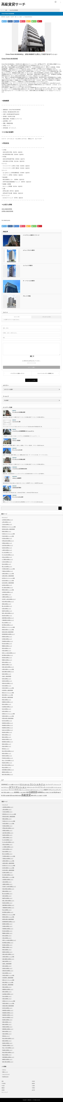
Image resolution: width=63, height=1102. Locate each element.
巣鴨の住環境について (6, 603)
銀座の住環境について (6, 753)
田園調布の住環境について (7, 701)
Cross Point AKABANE (10, 58)
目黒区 (3, 1090)
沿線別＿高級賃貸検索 (6, 676)
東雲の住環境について (6, 662)
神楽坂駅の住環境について (7, 725)
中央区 (3, 1085)
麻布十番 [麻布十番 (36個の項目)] (33, 795)
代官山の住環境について (7, 557)
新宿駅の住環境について (7, 636)
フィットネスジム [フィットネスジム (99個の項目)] (15, 789)
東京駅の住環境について (7, 657)
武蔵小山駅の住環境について (8, 666)
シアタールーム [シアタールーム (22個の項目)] (56, 784)
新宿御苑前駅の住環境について (8, 634)
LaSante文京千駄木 (16, 487)
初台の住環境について (6, 564)
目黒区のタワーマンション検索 (8, 713)
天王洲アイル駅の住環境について (9, 599)
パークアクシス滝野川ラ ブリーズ (31, 235)
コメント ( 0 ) (16, 316)
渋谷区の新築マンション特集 (8, 687)
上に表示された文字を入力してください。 (31, 360)
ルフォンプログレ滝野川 (29, 250)
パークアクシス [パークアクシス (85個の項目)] (39, 787)
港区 (3, 1081)
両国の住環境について (6, 531)
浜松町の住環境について (7, 680)
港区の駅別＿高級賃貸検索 (7, 697)
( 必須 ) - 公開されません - (10, 332)
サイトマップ (4, 517)
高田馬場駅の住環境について (8, 769)
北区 (9, 16)
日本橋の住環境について (7, 638)
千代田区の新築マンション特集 (8, 568)
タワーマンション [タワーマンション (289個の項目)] (18, 787)
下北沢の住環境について (7, 524)
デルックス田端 (26, 296)
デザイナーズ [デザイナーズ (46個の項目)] (30, 787)
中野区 (33, 1087)
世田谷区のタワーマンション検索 (9, 526)
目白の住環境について (6, 708)
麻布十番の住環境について (7, 774)
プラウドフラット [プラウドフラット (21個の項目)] (36, 789)
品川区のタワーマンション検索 (8, 578)
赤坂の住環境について (6, 746)
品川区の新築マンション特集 (8, 580)
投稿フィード (5, 1071)
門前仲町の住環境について (7, 758)
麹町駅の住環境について (7, 772)
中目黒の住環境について (7, 538)
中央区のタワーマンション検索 (8, 533)
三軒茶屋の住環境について (7, 519)
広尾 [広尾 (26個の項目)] (52, 792)
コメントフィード (6, 1074)
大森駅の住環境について (7, 596)
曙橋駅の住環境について (7, 645)
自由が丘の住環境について (7, 730)
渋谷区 (33, 1081)
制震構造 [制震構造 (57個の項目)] (40, 792)
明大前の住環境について (7, 643)
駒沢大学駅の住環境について (8, 765)
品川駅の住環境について (7, 585)
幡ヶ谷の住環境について (7, 606)
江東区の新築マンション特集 (8, 669)
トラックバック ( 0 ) (46, 316)
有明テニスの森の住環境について (9, 652)
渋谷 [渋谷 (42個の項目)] (4, 795)
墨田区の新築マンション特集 (8, 589)
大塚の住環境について (6, 594)
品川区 (33, 1090)
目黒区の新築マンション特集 (8, 716)
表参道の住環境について (7, 739)
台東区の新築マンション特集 (8, 573)
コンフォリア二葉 (16, 421)
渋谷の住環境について (6, 685)
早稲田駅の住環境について (7, 641)
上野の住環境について (6, 522)
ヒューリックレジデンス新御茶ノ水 (45, 373)
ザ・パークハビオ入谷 (17, 449)
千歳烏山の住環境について (7, 571)
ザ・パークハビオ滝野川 (29, 280)
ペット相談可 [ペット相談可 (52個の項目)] (44, 789)
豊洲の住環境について (6, 744)
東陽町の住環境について (7, 659)
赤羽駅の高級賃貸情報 (7, 211)
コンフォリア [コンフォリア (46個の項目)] (49, 784)
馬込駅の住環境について (7, 762)
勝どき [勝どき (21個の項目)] (44, 792)
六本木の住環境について (7, 561)
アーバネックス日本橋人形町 (18, 412)
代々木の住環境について (7, 552)
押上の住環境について (6, 622)
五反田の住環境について (7, 547)
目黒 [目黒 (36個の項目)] (11, 795)
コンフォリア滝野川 (28, 265)
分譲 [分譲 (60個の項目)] (27, 792)
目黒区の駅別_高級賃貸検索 (7, 718)
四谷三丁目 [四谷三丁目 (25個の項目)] (48, 792)
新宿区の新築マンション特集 (8, 629)
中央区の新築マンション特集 (8, 536)
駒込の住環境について (6, 767)
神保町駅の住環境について (7, 723)
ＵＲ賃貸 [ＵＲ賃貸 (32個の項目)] (44, 795)
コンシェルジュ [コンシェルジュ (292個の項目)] (37, 784)
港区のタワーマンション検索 (8, 692)
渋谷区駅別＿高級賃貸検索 (7, 690)
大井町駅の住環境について (7, 592)
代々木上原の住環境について (8, 554)
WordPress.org (5, 1076)
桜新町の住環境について (7, 664)
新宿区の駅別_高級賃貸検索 (7, 631)
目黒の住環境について (6, 711)
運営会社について (5, 748)
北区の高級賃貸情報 (7, 209)
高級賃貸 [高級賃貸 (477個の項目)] (26, 795)
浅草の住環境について (6, 678)
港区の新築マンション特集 (7, 694)
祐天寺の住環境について (7, 720)
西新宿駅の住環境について (7, 741)
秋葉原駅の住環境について (7, 727)
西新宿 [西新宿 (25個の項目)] (16, 795)
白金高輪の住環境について (7, 706)
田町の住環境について (6, 704)
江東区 (33, 1085)
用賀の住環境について (6, 699)
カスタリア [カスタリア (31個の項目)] (16, 784)
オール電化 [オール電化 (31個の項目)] (11, 784)
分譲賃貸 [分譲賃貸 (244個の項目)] (33, 792)
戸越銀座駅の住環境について (8, 620)
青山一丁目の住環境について (8, 760)
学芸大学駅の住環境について (8, 601)
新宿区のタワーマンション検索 (8, 627)
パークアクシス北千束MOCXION (19, 468)
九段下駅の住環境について (7, 545)
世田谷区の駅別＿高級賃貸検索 (8, 529)
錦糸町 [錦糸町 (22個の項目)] (19, 795)
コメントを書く (19, 16)
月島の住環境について (6, 650)
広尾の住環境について (6, 608)
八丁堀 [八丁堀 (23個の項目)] (20, 792)
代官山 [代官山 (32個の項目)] (5, 792)
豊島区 (3, 1087)
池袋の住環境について (6, 673)
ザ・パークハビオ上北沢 (17, 497)
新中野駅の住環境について (7, 624)
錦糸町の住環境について (7, 755)
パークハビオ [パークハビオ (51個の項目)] (49, 787)
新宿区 (33, 1083)
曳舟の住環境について (6, 648)
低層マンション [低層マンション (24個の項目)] (10, 792)
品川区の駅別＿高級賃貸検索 (8, 582)
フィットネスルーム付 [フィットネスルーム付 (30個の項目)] (27, 789)
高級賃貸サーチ (13, 4)
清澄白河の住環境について (7, 683)
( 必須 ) (5, 328)
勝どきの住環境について (7, 566)
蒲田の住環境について (6, 734)
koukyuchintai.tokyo (28, 16)
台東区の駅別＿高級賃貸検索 (8, 575)
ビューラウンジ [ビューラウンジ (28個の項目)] (4, 789)
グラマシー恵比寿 (16, 440)
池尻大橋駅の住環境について (8, 671)
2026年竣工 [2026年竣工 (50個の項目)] (4, 784)
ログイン (4, 1069)
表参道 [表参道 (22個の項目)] (13, 795)
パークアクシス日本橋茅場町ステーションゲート (23, 431)
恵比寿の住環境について (7, 615)
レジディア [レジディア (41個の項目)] (57, 789)
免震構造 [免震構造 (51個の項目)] (16, 792)
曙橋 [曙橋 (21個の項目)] (58, 792)
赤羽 (13, 16)
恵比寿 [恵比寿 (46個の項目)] (55, 792)
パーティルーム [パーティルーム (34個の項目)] (57, 787)
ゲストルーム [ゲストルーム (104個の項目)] (24, 784)
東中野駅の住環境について (7, 655)
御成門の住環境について (7, 610)
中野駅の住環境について (7, 543)
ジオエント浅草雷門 (16, 478)
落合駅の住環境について (7, 732)
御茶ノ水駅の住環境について (8, 613)
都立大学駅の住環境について (8, 751)
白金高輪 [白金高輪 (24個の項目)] (7, 795)
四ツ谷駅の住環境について (7, 587)
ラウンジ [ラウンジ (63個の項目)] (51, 789)
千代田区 (4, 1083)
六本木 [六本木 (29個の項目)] (24, 792)
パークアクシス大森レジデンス (17, 373)
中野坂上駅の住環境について (8, 540)
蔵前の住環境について (6, 737)
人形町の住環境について (7, 550)
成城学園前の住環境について (8, 617)
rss (55, 2)
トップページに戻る (31, 380)
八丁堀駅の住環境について (7, 559)
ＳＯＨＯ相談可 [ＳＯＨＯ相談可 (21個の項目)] (39, 795)
